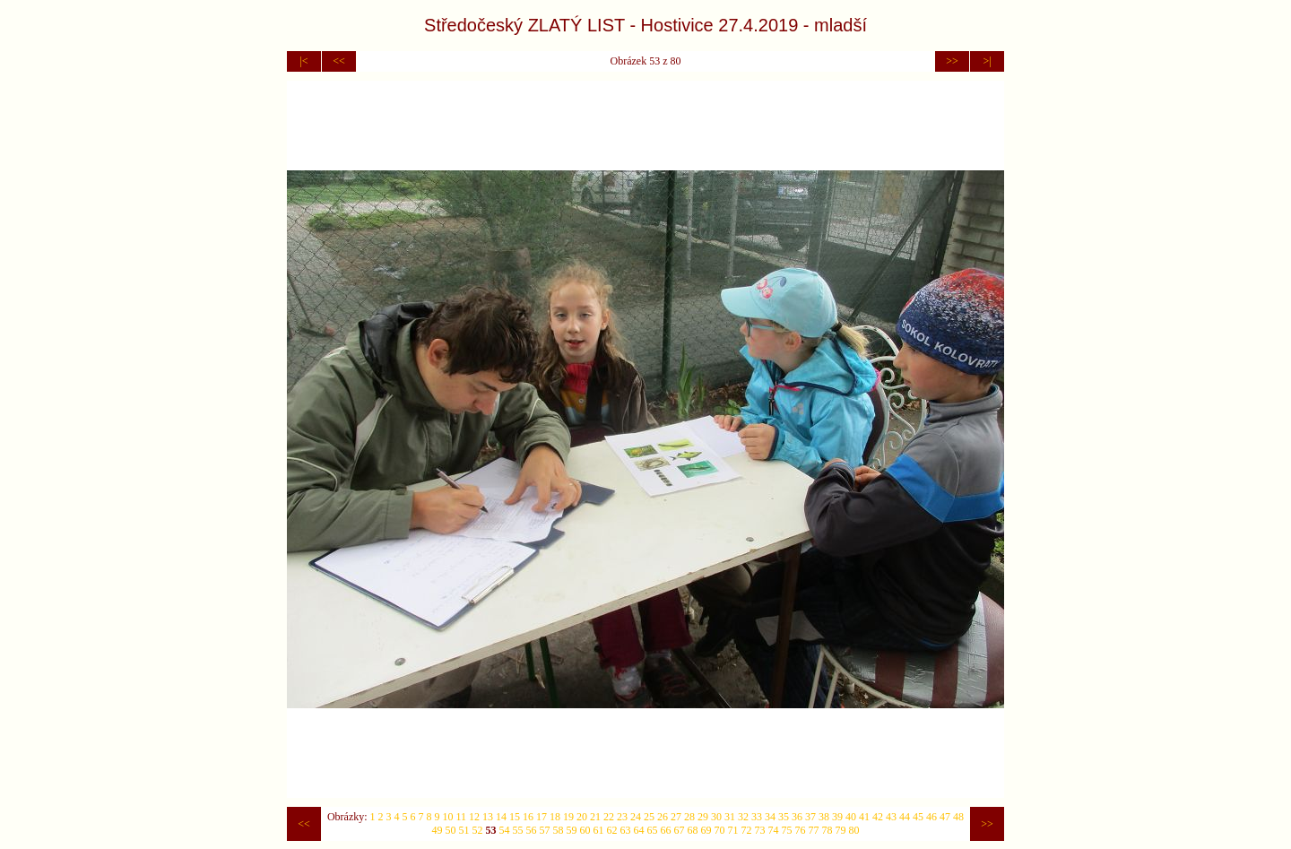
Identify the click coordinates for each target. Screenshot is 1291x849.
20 (581, 816)
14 (501, 816)
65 (652, 830)
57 (545, 830)
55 (518, 830)
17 (541, 816)
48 (958, 816)
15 (514, 816)
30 (716, 816)
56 (531, 830)
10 (448, 816)
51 (464, 830)
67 (679, 830)
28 (689, 816)
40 (850, 816)
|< (303, 61)
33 (756, 816)
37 (810, 816)
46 (931, 816)
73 (760, 830)
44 (904, 816)
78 (827, 830)
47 (945, 816)
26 (662, 816)
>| (987, 61)
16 (528, 816)
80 (854, 830)
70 (720, 830)
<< (339, 61)
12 (474, 816)
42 (877, 816)
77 (814, 830)
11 (461, 816)
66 (666, 830)
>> (952, 61)
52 (477, 830)
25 (649, 816)
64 (639, 830)
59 (572, 830)
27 (676, 816)
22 (608, 816)
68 (693, 830)
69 (706, 830)
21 (595, 816)
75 (787, 830)
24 (635, 816)
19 (568, 816)
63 (625, 830)
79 (841, 830)
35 (783, 816)
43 (891, 816)
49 (437, 830)
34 (770, 816)
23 (622, 816)
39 (837, 816)
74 (773, 830)
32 (743, 816)
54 (504, 830)
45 (918, 816)
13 (487, 816)
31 (729, 816)
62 (612, 830)
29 (702, 816)
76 (800, 830)
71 (733, 830)
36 (797, 816)
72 (746, 830)
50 (451, 830)
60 (585, 830)
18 (555, 816)
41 (864, 816)
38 (824, 816)
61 (599, 830)
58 (558, 830)
